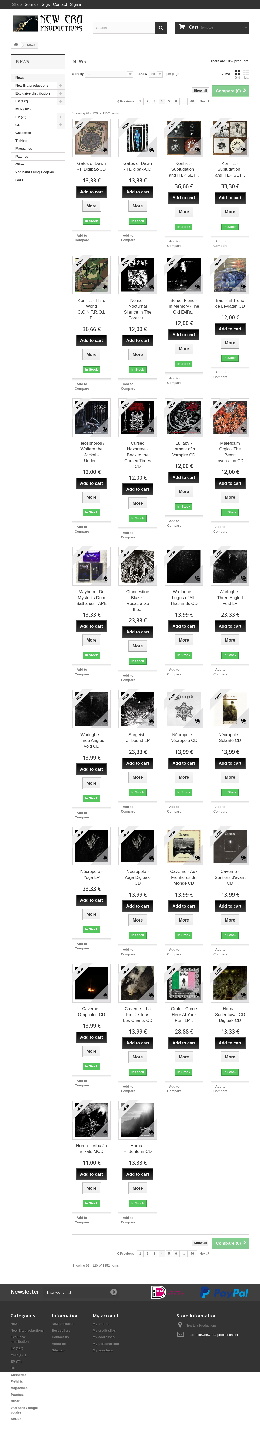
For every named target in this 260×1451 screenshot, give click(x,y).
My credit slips (104, 1330)
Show (142, 74)
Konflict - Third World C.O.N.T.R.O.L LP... (92, 309)
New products (63, 1324)
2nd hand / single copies (34, 172)
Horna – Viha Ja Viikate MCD (91, 1148)
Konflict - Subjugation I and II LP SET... (184, 169)
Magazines (23, 148)
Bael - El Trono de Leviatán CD (230, 303)
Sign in (76, 4)
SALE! (20, 180)
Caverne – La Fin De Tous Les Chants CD (137, 1014)
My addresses (104, 1337)
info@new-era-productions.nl (217, 1335)
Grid (237, 74)
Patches (21, 156)
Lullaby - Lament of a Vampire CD (184, 449)
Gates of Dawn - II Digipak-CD (91, 166)
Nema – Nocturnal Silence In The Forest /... (137, 309)
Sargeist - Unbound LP (138, 737)
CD (17, 125)
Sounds (31, 4)
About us (59, 1344)
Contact (60, 4)
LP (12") (21, 101)
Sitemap (58, 1350)
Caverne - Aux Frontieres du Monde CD (184, 877)
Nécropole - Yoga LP (91, 874)
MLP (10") (23, 109)
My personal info (106, 1344)
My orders (100, 1324)
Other (19, 164)
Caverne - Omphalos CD (91, 1011)
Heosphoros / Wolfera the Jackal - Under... (91, 452)
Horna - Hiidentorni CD (138, 1148)
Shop (17, 4)
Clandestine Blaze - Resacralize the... (137, 600)
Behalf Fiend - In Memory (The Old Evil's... (184, 306)
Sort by (78, 74)
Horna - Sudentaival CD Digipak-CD (230, 1014)
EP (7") (20, 117)
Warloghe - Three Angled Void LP (230, 597)
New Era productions (31, 85)
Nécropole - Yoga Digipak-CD (137, 877)
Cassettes (23, 133)
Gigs (46, 4)
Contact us (60, 1337)
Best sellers (61, 1330)
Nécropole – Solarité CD (230, 737)
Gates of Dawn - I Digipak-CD (137, 166)
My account (106, 1316)
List (246, 74)
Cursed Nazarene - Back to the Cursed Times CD (137, 455)
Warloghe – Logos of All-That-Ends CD (184, 597)
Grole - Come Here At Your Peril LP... (184, 1014)
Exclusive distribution (32, 93)
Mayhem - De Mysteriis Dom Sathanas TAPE (91, 597)
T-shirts (21, 141)
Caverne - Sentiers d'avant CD (230, 877)
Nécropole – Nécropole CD (184, 737)
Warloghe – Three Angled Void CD (91, 740)
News (19, 78)
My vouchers (103, 1350)
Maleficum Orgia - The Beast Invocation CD (230, 452)
